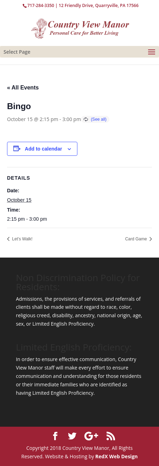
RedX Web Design (116, 456)
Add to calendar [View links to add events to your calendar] (43, 149)
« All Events (23, 88)
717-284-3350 (40, 5)
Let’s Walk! (21, 239)
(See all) (99, 119)
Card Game (136, 239)
